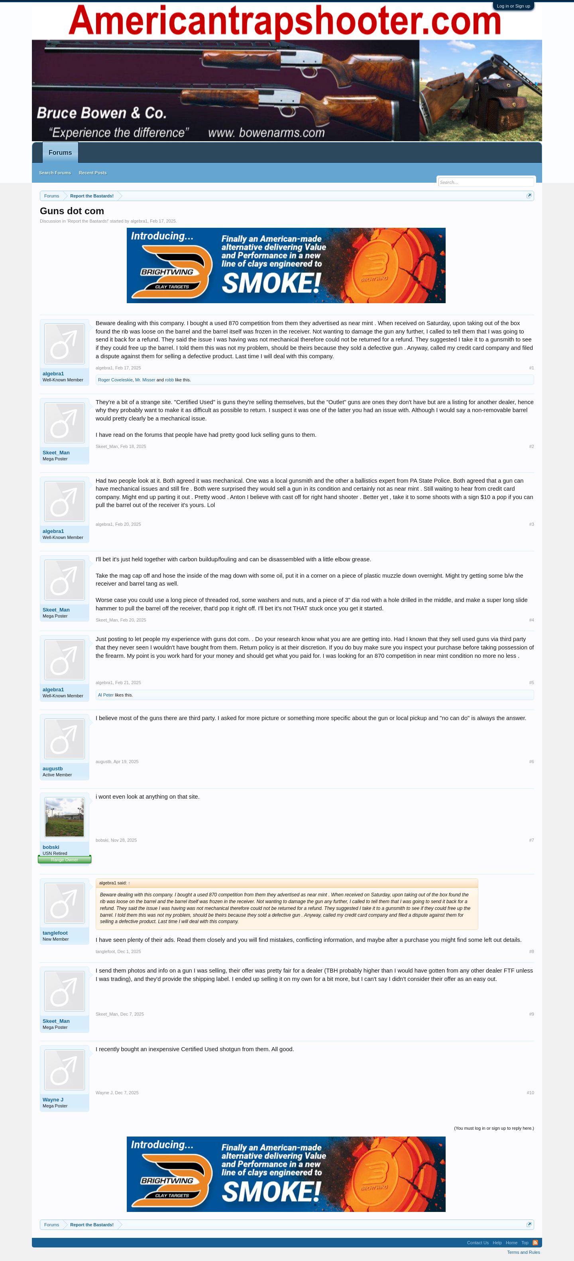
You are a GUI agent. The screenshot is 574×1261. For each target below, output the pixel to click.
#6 (531, 761)
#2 (531, 446)
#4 (531, 620)
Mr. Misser (145, 379)
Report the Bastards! (88, 221)
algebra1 (138, 221)
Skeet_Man (56, 453)
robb (169, 379)
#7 (531, 840)
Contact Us (478, 1242)
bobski (51, 847)
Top (525, 1242)
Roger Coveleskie (115, 379)
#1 (531, 367)
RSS (535, 1242)
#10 (530, 1092)
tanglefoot (55, 933)
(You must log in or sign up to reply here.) (494, 1128)
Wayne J (53, 1100)
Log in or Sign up (513, 6)
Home (511, 1242)
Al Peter (106, 695)
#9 (531, 1014)
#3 (531, 524)
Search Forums (55, 172)
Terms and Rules (523, 1252)
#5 (531, 682)
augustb (53, 769)
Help (497, 1242)
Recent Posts (93, 172)
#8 (531, 951)
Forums (60, 152)
